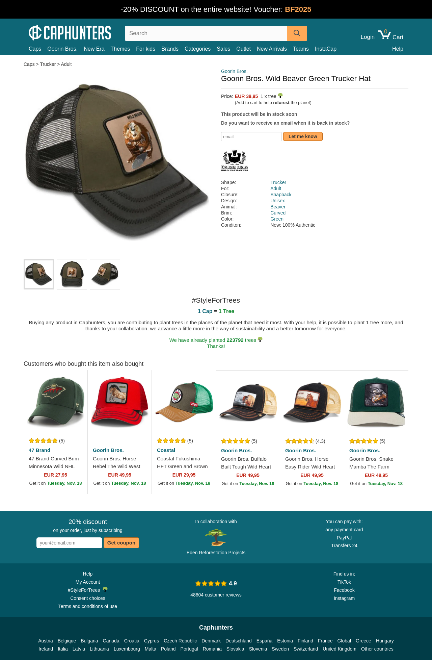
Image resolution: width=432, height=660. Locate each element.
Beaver (277, 206)
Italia (63, 649)
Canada (111, 640)
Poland (168, 649)
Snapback (280, 194)
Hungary (385, 640)
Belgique (67, 640)
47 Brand (39, 450)
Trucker (48, 64)
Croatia (131, 640)
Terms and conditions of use (87, 606)
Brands (170, 49)
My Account (88, 582)
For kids (145, 49)
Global (344, 640)
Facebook (344, 590)
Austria (45, 640)
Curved (278, 212)
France (325, 640)
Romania (212, 649)
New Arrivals (272, 49)
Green (277, 219)
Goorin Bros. (62, 49)
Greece (363, 640)
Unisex (277, 200)
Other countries (377, 649)
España (264, 640)
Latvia (79, 649)
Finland (305, 640)
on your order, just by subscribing (87, 525)
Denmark (211, 640)
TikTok (344, 582)
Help (397, 49)
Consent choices (87, 598)
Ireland (45, 649)
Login (368, 37)
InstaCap (325, 49)
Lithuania (99, 649)
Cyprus (151, 640)
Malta (150, 649)
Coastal (166, 450)
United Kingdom (339, 649)
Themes (120, 49)
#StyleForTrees (88, 590)
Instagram (344, 598)
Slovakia (235, 649)
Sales (223, 49)
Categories (198, 49)
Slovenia (258, 649)
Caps (35, 49)
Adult (66, 64)
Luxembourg (127, 649)
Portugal (189, 649)
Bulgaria (89, 640)
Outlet (243, 49)
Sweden (280, 649)
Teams (301, 49)
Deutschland (238, 640)
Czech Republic (180, 640)
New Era (94, 49)
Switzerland (306, 649)
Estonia (285, 640)
